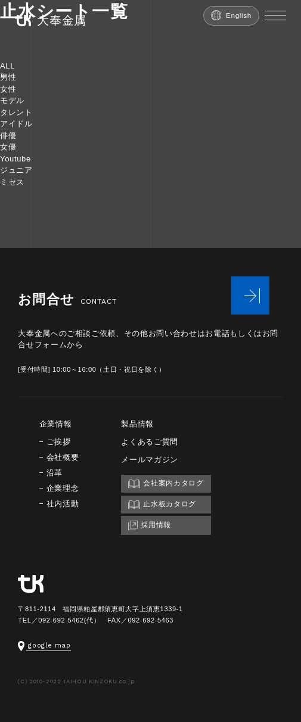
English (231, 15)
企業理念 (62, 488)
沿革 (54, 472)
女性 (8, 89)
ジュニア (16, 170)
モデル (12, 100)
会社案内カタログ (165, 483)
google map (44, 645)
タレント (16, 112)
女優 (8, 146)
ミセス (12, 182)
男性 (8, 77)
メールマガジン (149, 459)
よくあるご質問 (149, 441)
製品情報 (137, 423)
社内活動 (62, 503)
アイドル (16, 123)
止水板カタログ (162, 504)
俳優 (8, 135)
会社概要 (62, 457)
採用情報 (149, 525)
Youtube (15, 158)
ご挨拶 (58, 441)
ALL (7, 65)
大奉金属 (50, 20)
